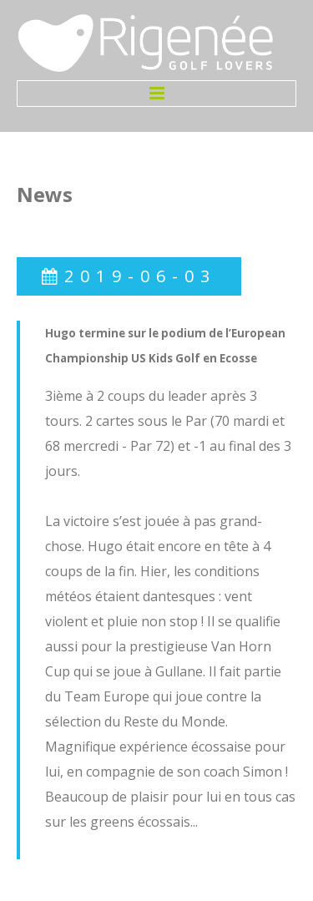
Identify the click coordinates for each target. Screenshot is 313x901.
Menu (156, 93)
